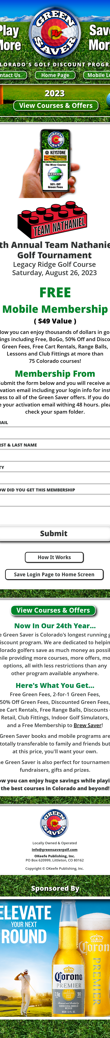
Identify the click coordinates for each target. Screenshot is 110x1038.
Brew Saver (88, 725)
